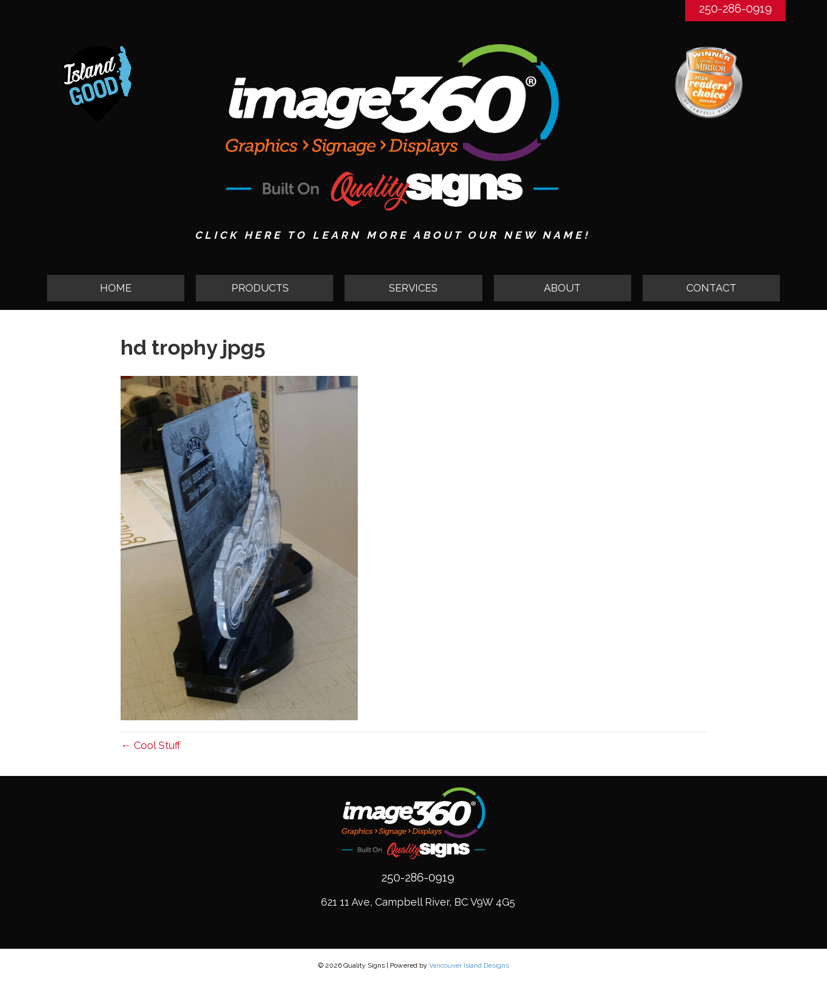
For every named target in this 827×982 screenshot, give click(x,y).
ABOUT (562, 288)
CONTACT (711, 288)
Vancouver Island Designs (469, 965)
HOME (116, 288)
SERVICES (413, 288)
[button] (264, 288)
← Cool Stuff (150, 745)
